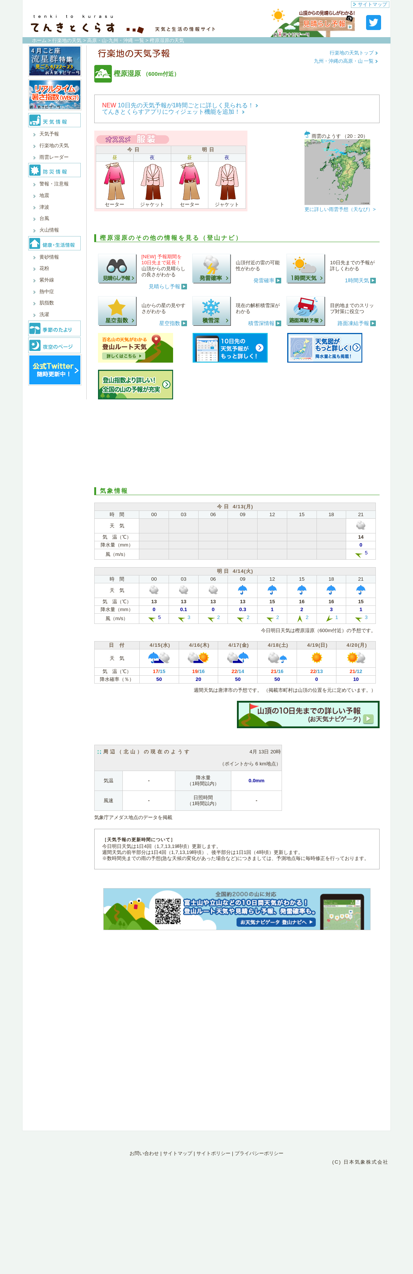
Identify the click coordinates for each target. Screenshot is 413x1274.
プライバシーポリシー (259, 1153)
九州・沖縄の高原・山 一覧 (346, 61)
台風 (44, 218)
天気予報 (49, 134)
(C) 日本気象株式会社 (360, 1162)
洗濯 (44, 314)
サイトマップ (370, 4)
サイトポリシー (213, 1153)
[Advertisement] (237, 442)
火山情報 (49, 230)
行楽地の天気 (66, 40)
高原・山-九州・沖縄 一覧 (115, 40)
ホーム (39, 40)
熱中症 (46, 291)
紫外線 (46, 280)
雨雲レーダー (54, 157)
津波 (44, 207)
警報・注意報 (54, 184)
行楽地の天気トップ (354, 53)
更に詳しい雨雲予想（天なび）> (340, 209)
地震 (44, 195)
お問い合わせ (144, 1153)
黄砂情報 (49, 257)
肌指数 (46, 303)
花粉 (44, 268)
